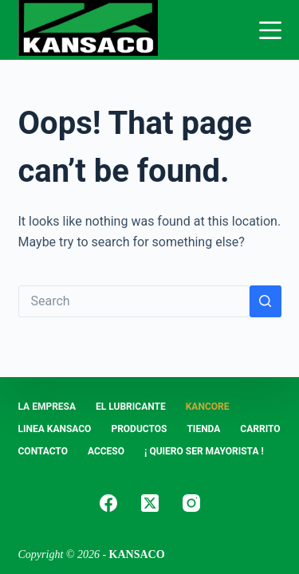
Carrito (260, 428)
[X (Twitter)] (150, 503)
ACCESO (106, 451)
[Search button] (265, 301)
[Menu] (270, 30)
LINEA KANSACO (55, 428)
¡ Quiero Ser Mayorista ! (204, 451)
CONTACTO (43, 451)
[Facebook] (108, 503)
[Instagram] (191, 503)
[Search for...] (134, 301)
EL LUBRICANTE (131, 406)
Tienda (203, 428)
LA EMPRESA (47, 406)
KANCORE (208, 406)
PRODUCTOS (139, 428)
